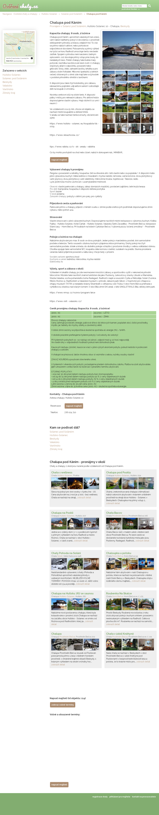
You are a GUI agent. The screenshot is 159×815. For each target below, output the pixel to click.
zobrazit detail (84, 497)
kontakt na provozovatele (144, 797)
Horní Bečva (117, 596)
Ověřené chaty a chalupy (25, 14)
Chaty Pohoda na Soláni (66, 553)
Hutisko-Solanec (49, 14)
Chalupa (56, 633)
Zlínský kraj (56, 449)
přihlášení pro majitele (119, 797)
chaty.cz (20, 6)
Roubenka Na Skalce (119, 593)
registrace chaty (100, 797)
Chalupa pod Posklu (118, 472)
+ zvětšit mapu (28, 32)
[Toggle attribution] (31, 58)
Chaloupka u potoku (118, 553)
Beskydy (125, 26)
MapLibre (8, 58)
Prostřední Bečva (120, 516)
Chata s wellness (61, 472)
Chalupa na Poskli (62, 512)
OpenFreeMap (16, 58)
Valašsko (54, 442)
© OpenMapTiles (24, 58)
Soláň (60, 556)
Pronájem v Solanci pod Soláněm (68, 26)
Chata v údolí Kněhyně (120, 633)
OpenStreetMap (17, 61)
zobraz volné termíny (62, 705)
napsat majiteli (59, 160)
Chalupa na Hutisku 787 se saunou (72, 593)
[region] (19, 48)
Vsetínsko (55, 445)
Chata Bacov (114, 512)
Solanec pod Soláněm (71, 14)
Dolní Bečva (117, 556)
